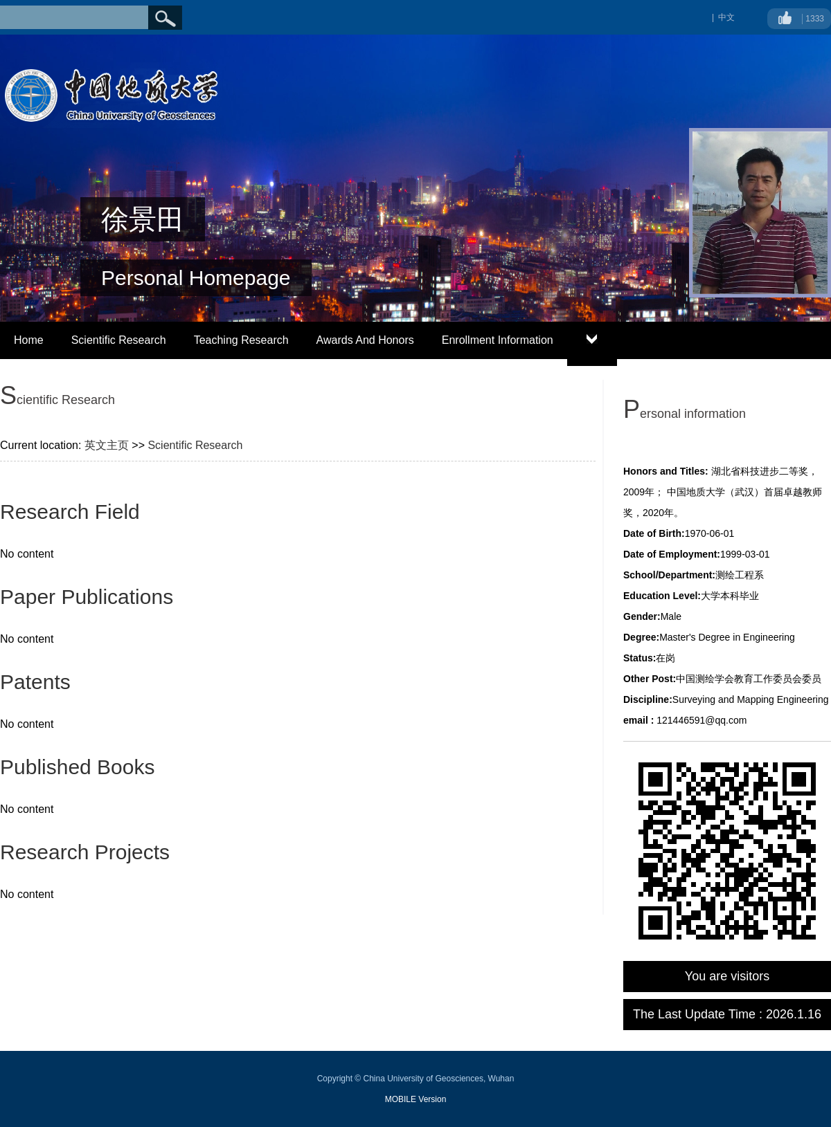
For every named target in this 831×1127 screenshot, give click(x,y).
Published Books (77, 766)
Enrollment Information (497, 340)
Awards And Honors (365, 340)
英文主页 (106, 445)
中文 (726, 17)
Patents (35, 681)
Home (29, 340)
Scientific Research (118, 340)
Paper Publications (86, 596)
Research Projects (85, 852)
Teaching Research (241, 340)
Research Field (70, 511)
